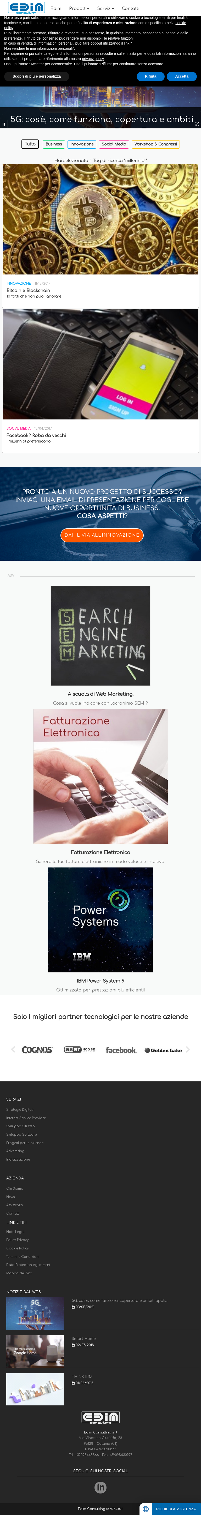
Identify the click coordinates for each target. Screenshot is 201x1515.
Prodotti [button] (79, 8)
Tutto (30, 144)
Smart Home (84, 1339)
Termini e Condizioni (22, 1257)
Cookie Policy (17, 1248)
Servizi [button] (105, 8)
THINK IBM (82, 1377)
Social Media (114, 144)
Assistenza (14, 1205)
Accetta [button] (181, 76)
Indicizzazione (18, 1159)
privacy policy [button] (93, 59)
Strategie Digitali (20, 1110)
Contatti (130, 8)
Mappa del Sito (19, 1273)
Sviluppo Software (21, 1134)
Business (54, 144)
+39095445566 (87, 1455)
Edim (56, 8)
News (10, 1197)
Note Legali (15, 1232)
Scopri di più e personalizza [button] (37, 76)
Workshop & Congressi (156, 144)
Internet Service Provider (26, 1118)
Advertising (15, 1151)
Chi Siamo (14, 1188)
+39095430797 (120, 1455)
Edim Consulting (92, 1509)
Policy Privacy (17, 1240)
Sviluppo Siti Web (20, 1126)
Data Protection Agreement (28, 1265)
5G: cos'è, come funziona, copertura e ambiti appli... (120, 1301)
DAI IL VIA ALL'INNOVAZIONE (102, 535)
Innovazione (81, 144)
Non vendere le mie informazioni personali (38, 48)
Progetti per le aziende (24, 1143)
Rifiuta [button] (151, 76)
